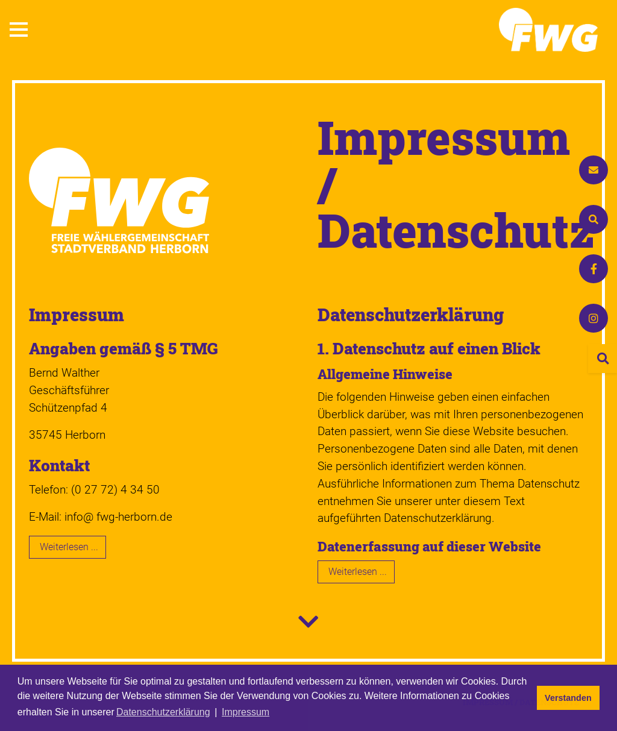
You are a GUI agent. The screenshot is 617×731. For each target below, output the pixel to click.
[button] (19, 29)
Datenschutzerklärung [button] (163, 712)
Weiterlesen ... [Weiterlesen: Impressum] (69, 547)
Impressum (76, 314)
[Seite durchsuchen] (602, 358)
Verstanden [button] (568, 698)
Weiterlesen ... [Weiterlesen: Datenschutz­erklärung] (357, 571)
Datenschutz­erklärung (411, 314)
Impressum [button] (245, 712)
